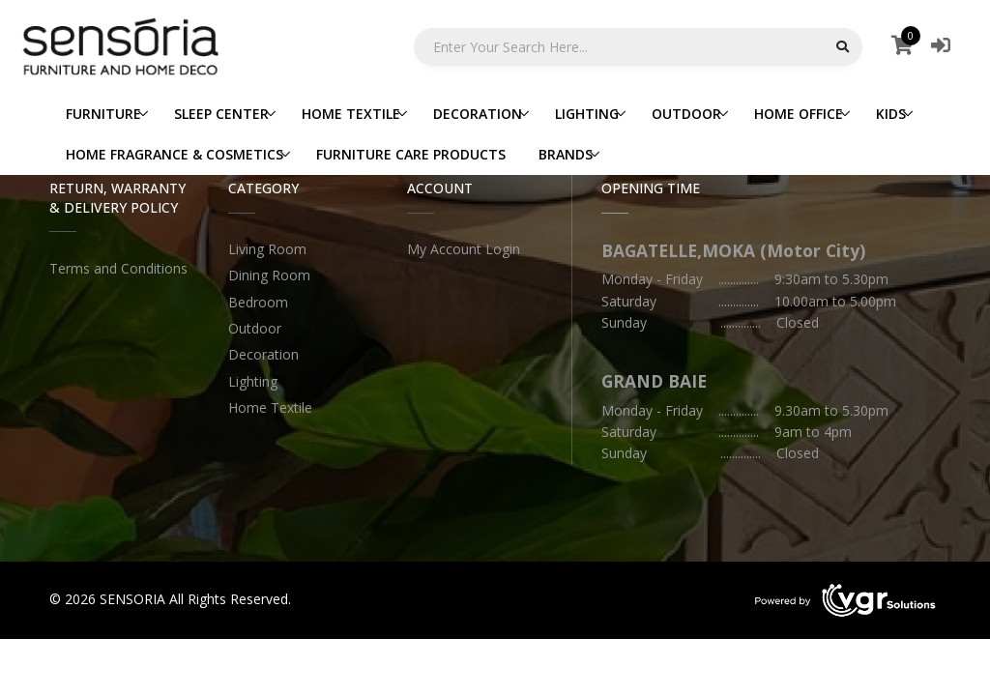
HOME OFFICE (798, 113)
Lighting (252, 381)
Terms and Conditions (118, 268)
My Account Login (463, 249)
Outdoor (254, 328)
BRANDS (566, 154)
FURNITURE (103, 113)
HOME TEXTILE (351, 113)
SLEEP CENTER (221, 113)
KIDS (891, 113)
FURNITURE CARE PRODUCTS (411, 154)
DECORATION (477, 113)
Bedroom (258, 302)
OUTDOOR (686, 113)
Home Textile (270, 407)
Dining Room (269, 275)
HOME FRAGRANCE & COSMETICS (174, 154)
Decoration (263, 354)
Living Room (267, 249)
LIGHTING (587, 113)
